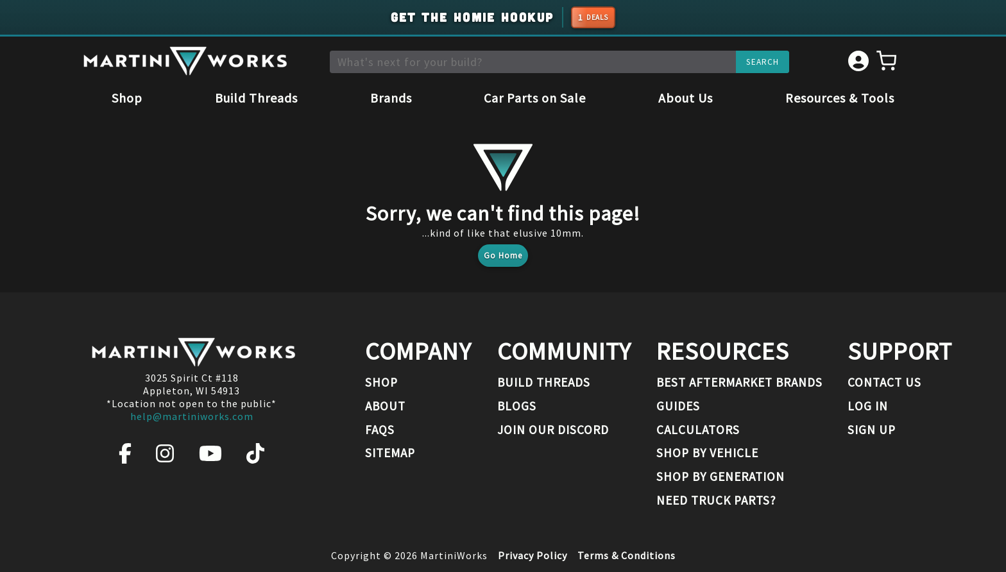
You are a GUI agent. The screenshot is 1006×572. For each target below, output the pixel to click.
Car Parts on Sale (535, 98)
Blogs (516, 406)
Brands (391, 98)
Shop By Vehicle (707, 452)
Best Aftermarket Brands (739, 382)
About (385, 406)
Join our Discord (553, 429)
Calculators (698, 429)
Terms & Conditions (626, 555)
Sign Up (872, 429)
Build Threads (256, 98)
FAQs (380, 429)
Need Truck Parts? (716, 500)
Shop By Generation (720, 476)
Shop (127, 98)
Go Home (503, 255)
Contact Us (884, 382)
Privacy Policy (532, 555)
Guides (678, 406)
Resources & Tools (839, 98)
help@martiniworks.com (191, 416)
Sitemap (390, 452)
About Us (685, 98)
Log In (868, 406)
